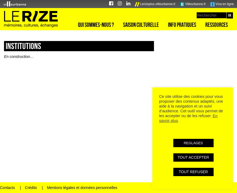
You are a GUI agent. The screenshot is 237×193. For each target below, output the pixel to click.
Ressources (216, 24)
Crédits (31, 187)
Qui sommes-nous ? (96, 24)
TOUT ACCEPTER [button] (193, 157)
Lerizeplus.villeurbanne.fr (155, 4)
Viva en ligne (222, 4)
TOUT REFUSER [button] (193, 172)
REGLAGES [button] (193, 143)
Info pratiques (182, 24)
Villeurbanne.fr (193, 4)
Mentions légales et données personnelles (82, 187)
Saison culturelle (141, 24)
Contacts (7, 187)
